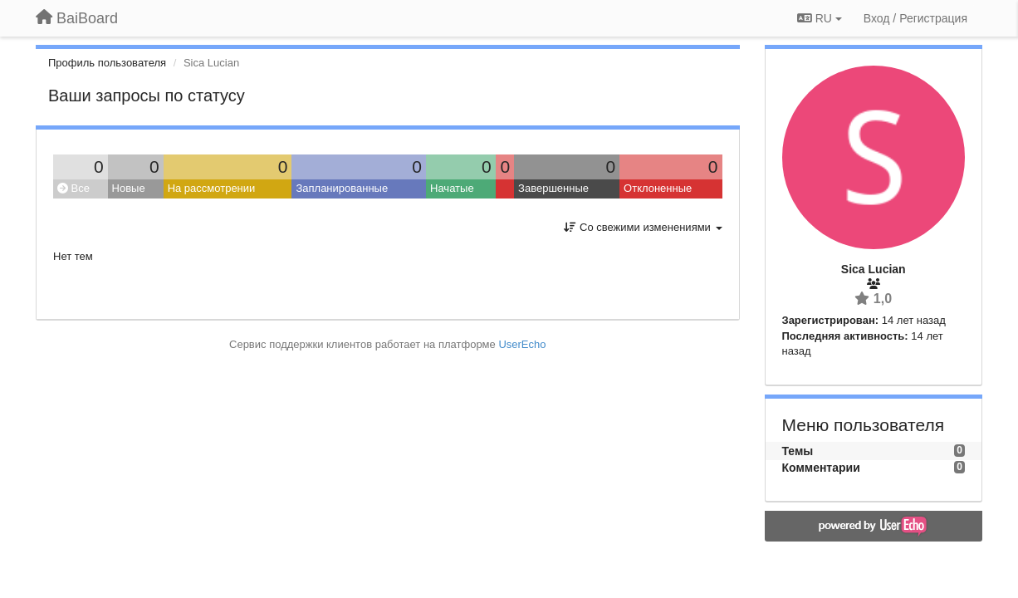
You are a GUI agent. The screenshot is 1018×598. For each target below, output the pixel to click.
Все (73, 188)
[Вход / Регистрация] (915, 18)
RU (819, 18)
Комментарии (821, 467)
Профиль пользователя (107, 62)
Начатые (452, 188)
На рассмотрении (212, 188)
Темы (798, 451)
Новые (128, 188)
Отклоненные (658, 188)
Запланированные (342, 188)
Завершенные (553, 188)
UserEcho (522, 344)
